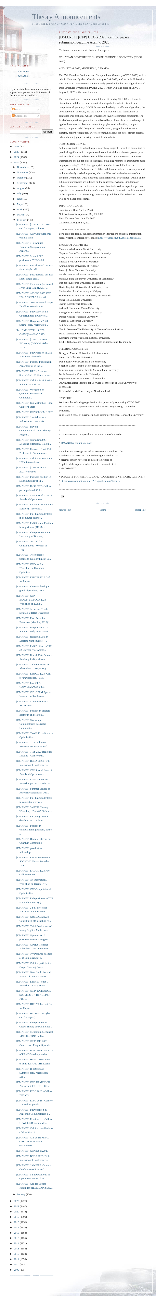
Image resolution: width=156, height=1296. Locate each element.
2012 (17, 1253)
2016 (17, 1232)
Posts (16, 109)
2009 (17, 1269)
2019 (17, 1216)
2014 (17, 1243)
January (21, 1194)
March (21, 214)
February (22, 219)
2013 (17, 1248)
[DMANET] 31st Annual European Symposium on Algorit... (31, 246)
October (21, 177)
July (19, 193)
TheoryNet (23, 71)
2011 (17, 1259)
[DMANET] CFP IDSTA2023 (32, 1150)
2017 (17, 1227)
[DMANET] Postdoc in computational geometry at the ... (33, 829)
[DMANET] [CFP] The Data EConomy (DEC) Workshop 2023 (32, 343)
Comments (19, 115)
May (20, 204)
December (23, 167)
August (21, 188)
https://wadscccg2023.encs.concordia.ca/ (119, 237)
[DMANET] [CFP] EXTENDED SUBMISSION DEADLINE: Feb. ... (33, 994)
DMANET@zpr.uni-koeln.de (76, 442)
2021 (17, 1206)
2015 (17, 1237)
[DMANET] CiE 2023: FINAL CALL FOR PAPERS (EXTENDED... (32, 1141)
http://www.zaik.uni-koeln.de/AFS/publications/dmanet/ (90, 480)
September (23, 182)
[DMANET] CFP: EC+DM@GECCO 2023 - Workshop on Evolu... (31, 599)
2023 (17, 162)
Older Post (140, 509)
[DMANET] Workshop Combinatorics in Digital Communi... (31, 723)
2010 (17, 1264)
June (20, 198)
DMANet (23, 76)
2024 (17, 157)
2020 (17, 1211)
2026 (17, 146)
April (20, 209)
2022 (17, 1200)
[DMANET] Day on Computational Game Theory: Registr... (33, 430)
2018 (17, 1222)
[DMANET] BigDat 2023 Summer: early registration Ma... (32, 1072)
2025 (17, 151)
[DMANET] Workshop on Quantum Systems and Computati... (30, 393)
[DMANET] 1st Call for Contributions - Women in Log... (31, 545)
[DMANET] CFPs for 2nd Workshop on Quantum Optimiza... (30, 568)
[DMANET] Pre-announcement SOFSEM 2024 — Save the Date (33, 861)
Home (103, 509)
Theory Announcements (66, 17)
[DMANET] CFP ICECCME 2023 (34, 412)
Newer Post (65, 509)
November (23, 172)
